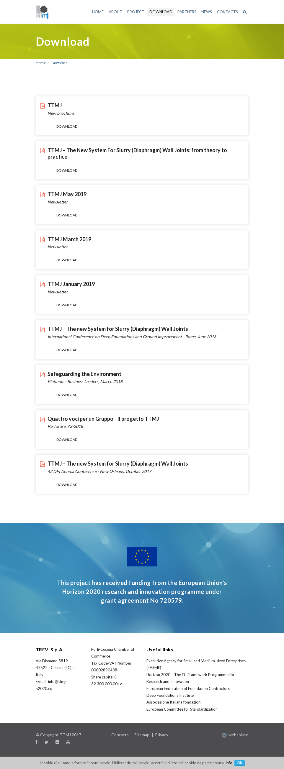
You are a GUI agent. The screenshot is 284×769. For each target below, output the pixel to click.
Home (41, 62)
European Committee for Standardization (182, 709)
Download (60, 62)
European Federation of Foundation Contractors (188, 688)
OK (239, 762)
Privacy (161, 734)
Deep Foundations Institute (170, 695)
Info (229, 762)
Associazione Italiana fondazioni (173, 702)
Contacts (120, 734)
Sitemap (141, 734)
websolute (235, 734)
